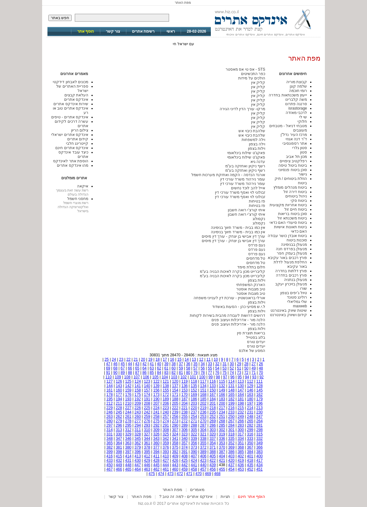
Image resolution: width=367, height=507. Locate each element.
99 (211, 377)
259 (147, 416)
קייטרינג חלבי (77, 143)
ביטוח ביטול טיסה (292, 165)
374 (184, 447)
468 (217, 474)
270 (203, 421)
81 (181, 372)
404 (222, 456)
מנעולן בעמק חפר (292, 253)
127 (110, 381)
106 (146, 377)
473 (170, 474)
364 (119, 443)
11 (208, 359)
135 (194, 386)
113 (241, 381)
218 (213, 408)
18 (158, 359)
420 (231, 460)
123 (147, 381)
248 (250, 416)
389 (203, 452)
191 (147, 399)
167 (213, 394)
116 (213, 381)
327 (147, 434)
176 (128, 394)
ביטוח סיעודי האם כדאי (288, 222)
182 (231, 399)
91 (108, 372)
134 (203, 386)
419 (241, 460)
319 (222, 434)
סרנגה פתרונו (296, 104)
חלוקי (302, 121)
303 (213, 430)
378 (147, 447)
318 (231, 434)
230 (259, 412)
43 (137, 364)
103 (174, 377)
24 (114, 359)
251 (222, 416)
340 (184, 438)
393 (166, 452)
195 (110, 399)
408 (184, 456)
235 (213, 412)
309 (156, 430)
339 (194, 438)
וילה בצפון (257, 144)
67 (123, 368)
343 (156, 438)
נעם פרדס (256, 245)
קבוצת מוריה (296, 82)
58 (188, 368)
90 (115, 372)
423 (203, 460)
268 (222, 421)
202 (203, 403)
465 (128, 469)
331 (110, 434)
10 (216, 359)
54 (217, 368)
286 (213, 425)
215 (241, 408)
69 (108, 368)
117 (203, 381)
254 (194, 416)
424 (194, 460)
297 (110, 425)
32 (217, 364)
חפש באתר (60, 18)
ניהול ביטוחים (296, 196)
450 (110, 465)
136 (184, 386)
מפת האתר (172, 489)
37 (181, 364)
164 (241, 394)
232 (241, 412)
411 (156, 456)
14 (186, 359)
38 (174, 364)
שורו (303, 288)
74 (232, 372)
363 (128, 443)
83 (166, 372)
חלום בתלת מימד (251, 267)
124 (137, 381)
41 (152, 364)
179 (259, 399)
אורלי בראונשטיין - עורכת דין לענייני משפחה (229, 298)
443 (175, 465)
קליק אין (258, 82)
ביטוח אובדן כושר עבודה (287, 236)
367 (250, 447)
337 (213, 438)
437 (231, 465)
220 (194, 408)
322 (194, 434)
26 (261, 364)
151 (203, 390)
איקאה (82, 186)
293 (147, 425)
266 (241, 421)
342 (166, 438)
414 (128, 456)
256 (175, 416)
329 (128, 434)
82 (174, 372)
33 (210, 364)
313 (119, 430)
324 (175, 434)
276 (147, 421)
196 (259, 403)
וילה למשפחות (253, 140)
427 (166, 460)
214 (250, 408)
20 (143, 359)
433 (110, 460)
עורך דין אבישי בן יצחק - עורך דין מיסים (233, 236)
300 (241, 430)
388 (213, 452)
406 (203, 456)
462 (156, 469)
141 (137, 386)
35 (195, 364)
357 (184, 443)
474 (161, 474)
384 (250, 452)
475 (152, 474)
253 (203, 416)
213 (259, 408)
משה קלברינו (296, 99)
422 (213, 460)
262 (119, 416)
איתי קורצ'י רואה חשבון (246, 210)
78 (202, 372)
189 (166, 399)
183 (222, 399)
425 (184, 460)
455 (222, 469)
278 (128, 421)
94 (247, 377)
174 (147, 394)
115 (222, 381)
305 (194, 430)
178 (110, 394)
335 (231, 438)
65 (137, 368)
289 (184, 425)
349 (259, 443)
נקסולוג (259, 219)
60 (174, 368)
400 (259, 456)
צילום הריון (79, 130)
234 (222, 412)
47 (108, 364)
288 (194, 425)
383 (259, 452)
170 (184, 394)
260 (137, 416)
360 (156, 443)
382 (110, 447)
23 (121, 359)
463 (147, 469)
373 (194, 447)
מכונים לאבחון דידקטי (70, 82)
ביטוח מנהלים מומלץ (290, 187)
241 (156, 412)
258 (156, 416)
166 (222, 394)
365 (110, 443)
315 (259, 434)
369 (231, 447)
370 (222, 447)
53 (224, 368)
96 (232, 377)
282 (250, 425)
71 (254, 372)
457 (203, 469)
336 (222, 438)
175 (137, 394)
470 (198, 474)
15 (179, 359)
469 (208, 474)
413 (137, 456)
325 (166, 434)
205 (175, 403)
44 (130, 364)
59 (181, 368)
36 (188, 364)
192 (137, 399)
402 (241, 456)
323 (184, 434)
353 (222, 443)
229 (110, 408)
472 (180, 474)
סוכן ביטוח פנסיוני (292, 170)
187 (184, 399)
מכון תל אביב (296, 156)
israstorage (297, 108)
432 (119, 460)
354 (213, 443)
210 (128, 403)
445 (156, 465)
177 (119, 394)
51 (239, 368)
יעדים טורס (256, 342)
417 (259, 460)
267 (231, 421)
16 (172, 359)
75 (224, 372)
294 (137, 425)
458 (194, 469)
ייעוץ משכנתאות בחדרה (288, 95)
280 (110, 421)
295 (128, 425)
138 (166, 386)
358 (175, 443)
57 (195, 368)
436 (241, 465)
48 (261, 368)
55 (210, 368)
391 (184, 452)
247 (259, 416)
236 (203, 412)
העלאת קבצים (76, 95)
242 (147, 412)
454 (231, 469)
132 (222, 386)
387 (222, 452)
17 (165, 359)
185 (203, 399)
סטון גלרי (299, 148)
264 (259, 421)
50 (246, 368)
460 (175, 469)
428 (156, 460)
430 (137, 460)
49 (254, 368)
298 (259, 430)
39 (166, 364)
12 (201, 359)
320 (213, 434)
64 (144, 368)
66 (130, 368)
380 (128, 447)
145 (259, 390)
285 (222, 425)
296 (119, 425)
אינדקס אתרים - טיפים (69, 117)
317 (241, 434)
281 (259, 425)
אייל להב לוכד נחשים (248, 188)
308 (166, 430)
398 (119, 452)
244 (128, 412)
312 (128, 430)
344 (147, 438)
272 (184, 421)
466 (119, 469)
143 (119, 386)
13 (194, 359)
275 (156, 421)
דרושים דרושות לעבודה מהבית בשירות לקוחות (227, 315)
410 (166, 456)
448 (128, 465)
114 (231, 381)
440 (203, 465)
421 (222, 460)
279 (119, 421)
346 (128, 438)
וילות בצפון (256, 148)
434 (259, 465)
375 (175, 447)
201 (213, 403)
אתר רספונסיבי (294, 143)
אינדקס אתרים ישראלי (69, 134)
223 (166, 408)
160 (119, 390)
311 (137, 430)
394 (156, 452)
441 (194, 465)
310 (147, 430)
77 (210, 372)
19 (150, 359)
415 (119, 456)
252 (213, 416)
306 (184, 430)
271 (194, 421)
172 (166, 394)
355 (203, 443)
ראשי (171, 31)
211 (119, 403)
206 (166, 403)
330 (119, 434)
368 (241, 447)
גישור (303, 174)
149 (222, 390)
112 (250, 381)
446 (147, 465)
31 (224, 364)
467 (110, 469)
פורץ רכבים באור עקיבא (287, 258)
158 (137, 390)
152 (194, 390)
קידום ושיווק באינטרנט (288, 315)
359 (166, 443)
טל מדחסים (255, 258)
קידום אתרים (77, 139)
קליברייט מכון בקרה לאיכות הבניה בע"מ (232, 271)
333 (250, 438)
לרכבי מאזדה (296, 113)
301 (231, 430)
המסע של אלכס (252, 350)
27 (254, 364)
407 (194, 456)
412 (147, 456)
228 (119, 408)
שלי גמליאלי (297, 301)
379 (137, 447)
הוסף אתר (85, 31)
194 (119, 399)
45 (123, 364)
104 (165, 377)
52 (232, 368)
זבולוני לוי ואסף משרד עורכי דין (240, 192)
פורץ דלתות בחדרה (291, 271)
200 (222, 403)
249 (241, 416)
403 (231, 456)
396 (137, 452)
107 (137, 377)
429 (147, 460)
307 (175, 430)
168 (203, 394)
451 (259, 469)
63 (152, 368)
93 (254, 377)
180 (250, 399)
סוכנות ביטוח (297, 240)
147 (241, 390)
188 (175, 399)
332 (259, 438)
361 (147, 443)
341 (175, 438)
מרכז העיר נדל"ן (294, 134)
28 (246, 364)
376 (166, 447)
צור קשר (113, 31)
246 (110, 412)
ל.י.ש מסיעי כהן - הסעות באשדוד (238, 307)
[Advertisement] (183, 484)
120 (175, 381)
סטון (303, 152)
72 (246, 372)
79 (195, 372)
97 (225, 377)
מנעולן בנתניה (295, 280)
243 (137, 412)
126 (119, 381)
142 (128, 386)
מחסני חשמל (77, 199)
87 (137, 372)
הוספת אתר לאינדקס (70, 161)
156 (156, 390)
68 (115, 368)
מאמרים (197, 489)
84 (159, 372)
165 (231, 394)
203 (194, 403)
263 (110, 416)
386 (231, 452)
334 (241, 438)
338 (203, 438)
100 (202, 377)
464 (137, 469)
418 (250, 460)
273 (175, 421)
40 (159, 364)
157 (147, 390)
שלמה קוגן (298, 86)
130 (241, 386)
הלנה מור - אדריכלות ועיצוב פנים (238, 320)
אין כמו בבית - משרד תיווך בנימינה (238, 227)
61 (166, 368)
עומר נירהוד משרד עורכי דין (242, 179)
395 (147, 452)
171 (175, 394)
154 (175, 390)
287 (203, 425)
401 (250, 456)
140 (147, 386)
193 (128, 399)
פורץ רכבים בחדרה (291, 275)
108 (127, 377)
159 (128, 390)
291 (166, 425)
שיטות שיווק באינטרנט (289, 310)
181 (241, 399)
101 (193, 377)
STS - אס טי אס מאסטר (245, 69)
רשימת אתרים (143, 31)
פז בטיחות (257, 201)
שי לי (303, 117)
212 (110, 403)
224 (156, 408)
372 (203, 447)
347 (119, 438)
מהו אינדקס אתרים (72, 165)
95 (240, 377)
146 (250, 390)
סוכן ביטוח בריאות (292, 214)
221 (184, 408)
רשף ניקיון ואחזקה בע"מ (245, 166)
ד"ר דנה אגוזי (296, 139)
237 (194, 412)
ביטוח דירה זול (295, 192)
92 (262, 377)
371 (213, 447)
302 (222, 430)
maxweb (300, 306)
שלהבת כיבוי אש (251, 131)
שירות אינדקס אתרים (70, 104)
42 (144, 364)
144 (110, 386)
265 (250, 421)
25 (107, 359)
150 (213, 390)
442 (184, 465)
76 (217, 372)
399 (110, 452)
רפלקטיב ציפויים (293, 161)
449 (119, 465)
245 (119, 412)
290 (175, 425)
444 (166, 465)
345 (137, 438)
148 (231, 390)
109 (118, 377)
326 (156, 434)
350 (250, 443)
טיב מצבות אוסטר (250, 289)
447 (137, 465)
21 (136, 359)
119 (184, 381)
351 (241, 443)
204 (184, 403)
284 (231, 425)
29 (239, 364)
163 (250, 394)
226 (137, 408)
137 (175, 386)
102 (183, 377)
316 (250, 434)
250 (231, 416)
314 (110, 430)
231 (250, 412)
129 (250, 386)
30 (232, 364)
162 (259, 394)
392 (175, 452)
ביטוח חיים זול (295, 209)
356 (194, 443)
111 (259, 381)
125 (128, 381)
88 (130, 372)
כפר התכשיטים (253, 74)
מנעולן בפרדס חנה (291, 249)
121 (166, 381)
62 (159, 368)
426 (175, 460)
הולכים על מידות (251, 78)
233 (231, 412)
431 (128, 460)
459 (184, 469)
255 (184, 416)
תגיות (225, 496)
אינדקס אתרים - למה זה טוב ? (186, 496)
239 (175, 412)
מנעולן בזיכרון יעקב (291, 284)
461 (166, 469)
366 (259, 447)
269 (213, 421)
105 (155, 377)
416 (110, 456)
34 (202, 364)
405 (213, 456)
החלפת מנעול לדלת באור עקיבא (290, 264)
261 (128, 416)
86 (144, 372)
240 (166, 412)
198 (241, 403)
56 (202, 368)
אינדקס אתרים (76, 99)
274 (166, 421)
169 (194, 394)
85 (152, 372)
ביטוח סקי (299, 200)
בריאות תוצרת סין (251, 333)
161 (110, 390)
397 (128, 452)
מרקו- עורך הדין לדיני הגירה (242, 109)
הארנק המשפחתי (250, 285)
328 (137, 434)
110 (108, 377)
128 (259, 386)
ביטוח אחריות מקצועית (288, 205)
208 (147, 403)
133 (213, 386)
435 (250, 465)
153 (184, 390)
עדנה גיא (257, 161)
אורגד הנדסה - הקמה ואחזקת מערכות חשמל (228, 175)
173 (156, 394)
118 (194, 381)
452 (250, 469)
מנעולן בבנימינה (294, 244)
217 (222, 408)
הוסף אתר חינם (251, 496)
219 (203, 408)
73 (239, 372)
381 (119, 447)
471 (189, 474)
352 (231, 443)
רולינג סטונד (297, 297)
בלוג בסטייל (255, 337)
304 (203, 430)
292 (156, 425)
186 (194, 399)
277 (137, 421)
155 (166, 390)
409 (175, 456)
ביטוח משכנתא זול (292, 218)
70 (261, 372)
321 (203, 434)
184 (213, 399)
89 (123, 372)
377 (156, 447)
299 (250, 430)
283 (241, 425)
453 (241, 469)
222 (175, 408)
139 (156, 386)
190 (156, 399)
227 (128, 408)
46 (115, 364)
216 (231, 408)
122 (156, 381)
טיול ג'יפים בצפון (293, 293)
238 (184, 412)
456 (213, 469)
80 (188, 372)
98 (218, 377)
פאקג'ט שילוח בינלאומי (246, 153)
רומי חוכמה (298, 91)
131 (231, 386)
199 (231, 403)
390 (194, 452)
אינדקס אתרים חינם (71, 148)
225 (147, 408)
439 (213, 465)
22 (128, 359)
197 (250, 403)
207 (156, 403)
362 (137, 443)
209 (137, 403)
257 (166, 416)
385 (241, 452)
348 (110, 438)
